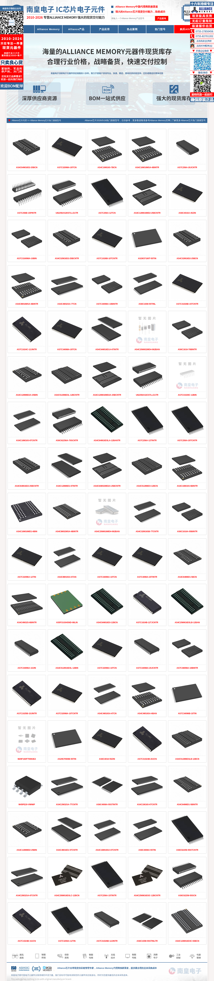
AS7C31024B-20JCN (147, 759)
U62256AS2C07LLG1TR (147, 395)
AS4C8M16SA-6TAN (66, 577)
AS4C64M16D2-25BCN (26, 167)
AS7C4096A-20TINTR (147, 577)
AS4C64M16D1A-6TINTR (107, 349)
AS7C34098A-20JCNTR (147, 668)
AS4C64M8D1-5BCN (187, 577)
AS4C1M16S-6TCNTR (147, 804)
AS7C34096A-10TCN (107, 577)
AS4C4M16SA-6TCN (107, 713)
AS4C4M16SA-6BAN (147, 713)
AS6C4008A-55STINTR (107, 804)
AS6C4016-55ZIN (107, 759)
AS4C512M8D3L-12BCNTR (67, 395)
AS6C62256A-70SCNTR (67, 440)
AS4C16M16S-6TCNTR (26, 440)
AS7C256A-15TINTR (106, 895)
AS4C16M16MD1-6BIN (26, 531)
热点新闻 (132, 29)
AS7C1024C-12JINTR (27, 349)
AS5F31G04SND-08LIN (67, 622)
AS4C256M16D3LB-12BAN (187, 622)
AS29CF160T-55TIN (147, 258)
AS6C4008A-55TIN (147, 850)
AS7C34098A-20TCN (67, 349)
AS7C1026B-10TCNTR (106, 258)
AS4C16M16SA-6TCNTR (107, 850)
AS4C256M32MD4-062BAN (147, 349)
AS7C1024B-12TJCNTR (147, 622)
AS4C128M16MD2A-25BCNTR (107, 395)
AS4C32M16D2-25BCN (187, 258)
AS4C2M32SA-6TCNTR (27, 895)
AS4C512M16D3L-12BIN (67, 668)
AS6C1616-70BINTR (187, 349)
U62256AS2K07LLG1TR (67, 213)
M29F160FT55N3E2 (27, 759)
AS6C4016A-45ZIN (187, 213)
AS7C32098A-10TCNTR (67, 713)
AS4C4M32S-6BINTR (26, 622)
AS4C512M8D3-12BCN (147, 486)
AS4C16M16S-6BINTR (187, 486)
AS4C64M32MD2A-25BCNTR (107, 486)
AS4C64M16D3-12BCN (107, 622)
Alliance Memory (48, 29)
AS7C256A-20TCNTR (187, 440)
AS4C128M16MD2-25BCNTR (147, 213)
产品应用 (104, 29)
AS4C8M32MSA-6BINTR (67, 531)
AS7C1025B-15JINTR (27, 713)
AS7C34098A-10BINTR (107, 304)
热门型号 (160, 29)
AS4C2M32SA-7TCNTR (67, 804)
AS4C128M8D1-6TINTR (67, 486)
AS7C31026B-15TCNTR (187, 304)
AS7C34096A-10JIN (27, 668)
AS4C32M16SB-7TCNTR (147, 531)
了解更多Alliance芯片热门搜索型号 (189, 120)
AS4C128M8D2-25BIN (27, 850)
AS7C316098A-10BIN (27, 258)
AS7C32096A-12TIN (27, 577)
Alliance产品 (76, 29)
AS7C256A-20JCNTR (187, 167)
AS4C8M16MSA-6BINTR (26, 304)
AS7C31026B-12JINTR (107, 941)
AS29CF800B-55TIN (67, 759)
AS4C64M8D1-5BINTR (187, 804)
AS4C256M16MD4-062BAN (107, 531)
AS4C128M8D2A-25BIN (27, 395)
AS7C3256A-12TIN (67, 941)
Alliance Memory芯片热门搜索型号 (45, 120)
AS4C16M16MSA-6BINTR (147, 167)
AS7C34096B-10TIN (187, 713)
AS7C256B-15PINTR (26, 213)
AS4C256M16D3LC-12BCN (66, 895)
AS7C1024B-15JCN (27, 941)
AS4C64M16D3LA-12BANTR (107, 440)
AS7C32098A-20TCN (67, 167)
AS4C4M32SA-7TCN (66, 304)
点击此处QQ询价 (204, 41)
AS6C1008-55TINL (147, 304)
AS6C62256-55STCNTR (187, 850)
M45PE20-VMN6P (27, 804)
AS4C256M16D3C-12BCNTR (147, 895)
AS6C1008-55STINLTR (147, 941)
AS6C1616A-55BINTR (187, 531)
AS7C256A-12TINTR (147, 440)
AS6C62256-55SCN (187, 895)
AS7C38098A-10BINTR (187, 668)
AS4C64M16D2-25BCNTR (27, 486)
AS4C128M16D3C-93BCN (187, 941)
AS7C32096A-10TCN (107, 668)
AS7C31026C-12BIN (187, 395)
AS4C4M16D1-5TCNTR (67, 850)
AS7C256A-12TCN (107, 213)
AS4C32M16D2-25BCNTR (67, 258)
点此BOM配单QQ (204, 46)
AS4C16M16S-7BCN (106, 167)
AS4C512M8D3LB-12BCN (187, 759)
